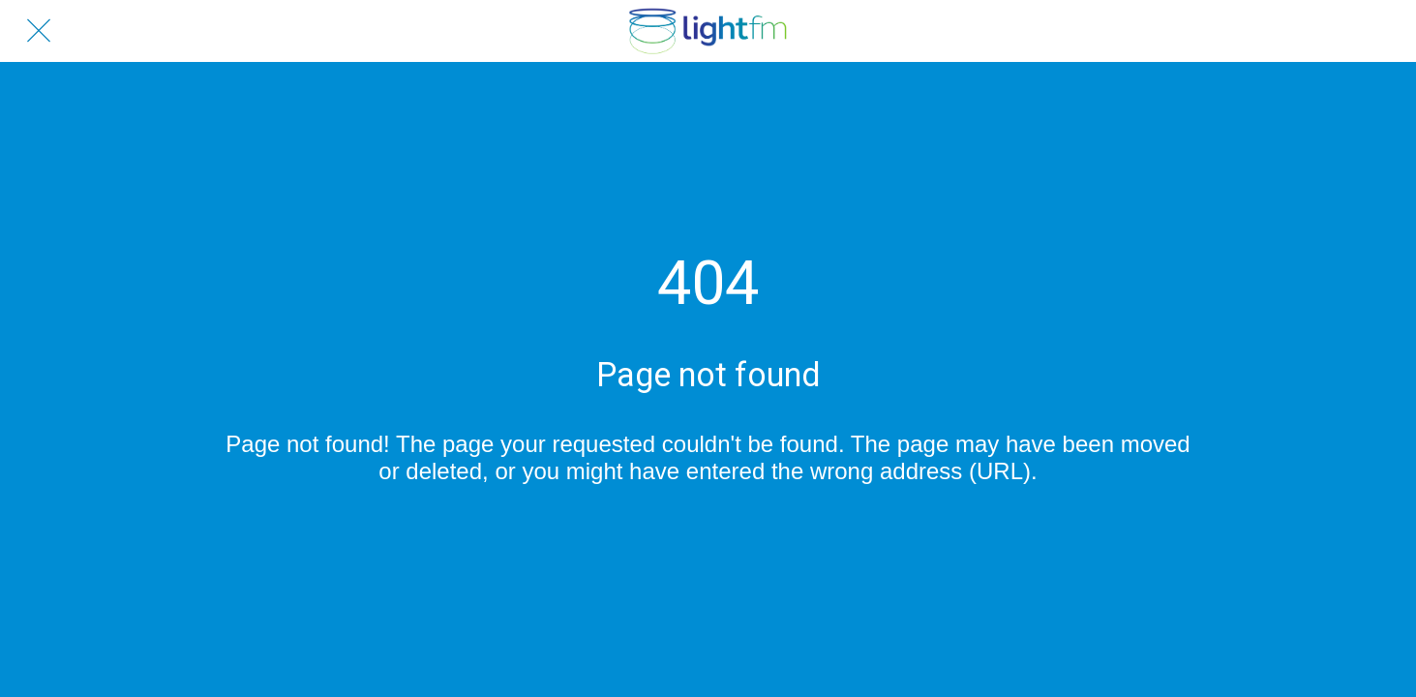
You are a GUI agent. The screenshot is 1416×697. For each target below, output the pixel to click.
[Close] (38, 31)
